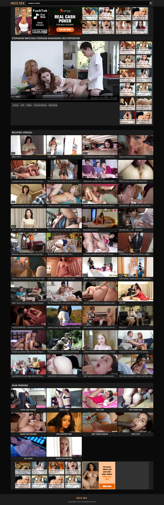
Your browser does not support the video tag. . (65, 71)
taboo (29, 105)
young (15, 105)
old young (53, 105)
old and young (40, 105)
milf (22, 105)
